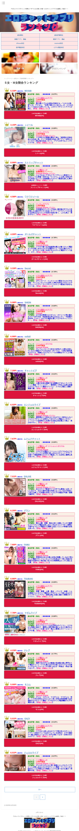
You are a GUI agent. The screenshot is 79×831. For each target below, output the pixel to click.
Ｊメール (29, 125)
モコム (28, 681)
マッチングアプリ (41, 132)
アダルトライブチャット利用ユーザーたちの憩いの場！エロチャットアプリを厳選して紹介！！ (39, 813)
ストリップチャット (34, 162)
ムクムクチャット (32, 437)
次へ (39, 786)
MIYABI (28, 91)
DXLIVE (27, 474)
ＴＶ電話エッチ (41, 169)
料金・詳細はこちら (39, 108)
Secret (28, 267)
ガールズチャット (33, 233)
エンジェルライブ (32, 403)
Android (38, 136)
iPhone (38, 101)
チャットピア (31, 369)
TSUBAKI (28, 576)
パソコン (51, 136)
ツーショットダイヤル (43, 342)
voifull (28, 335)
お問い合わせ (39, 809)
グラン (27, 508)
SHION (28, 301)
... (29, 108)
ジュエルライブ (31, 749)
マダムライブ (31, 610)
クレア (27, 647)
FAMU (27, 542)
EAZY (27, 715)
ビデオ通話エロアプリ (43, 98)
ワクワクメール (32, 196)
